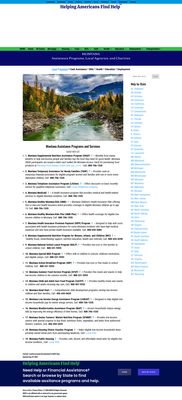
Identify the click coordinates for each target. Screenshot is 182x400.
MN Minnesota (138, 171)
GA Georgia (136, 122)
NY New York (137, 206)
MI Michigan (137, 168)
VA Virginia (136, 258)
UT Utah (135, 251)
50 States (40, 49)
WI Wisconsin (137, 270)
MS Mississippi (138, 175)
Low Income (50, 2)
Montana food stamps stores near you (55, 165)
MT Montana (137, 183)
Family (70, 2)
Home (30, 49)
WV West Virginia (139, 266)
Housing (65, 49)
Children (79, 2)
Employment (135, 49)
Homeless (104, 2)
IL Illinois (135, 134)
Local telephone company (85, 186)
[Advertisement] (91, 28)
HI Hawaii (136, 126)
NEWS (22, 49)
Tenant (113, 2)
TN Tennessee (138, 243)
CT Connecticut (138, 111)
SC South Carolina (140, 236)
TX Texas (135, 247)
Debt (96, 49)
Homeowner (123, 2)
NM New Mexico (139, 202)
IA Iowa (134, 141)
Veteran (133, 2)
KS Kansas (136, 145)
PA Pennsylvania (139, 228)
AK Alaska (136, 92)
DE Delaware (137, 115)
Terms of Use (27, 390)
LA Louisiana (137, 153)
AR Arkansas (137, 100)
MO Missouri (137, 179)
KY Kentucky (137, 149)
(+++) (78, 165)
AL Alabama (137, 88)
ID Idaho (135, 130)
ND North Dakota (139, 213)
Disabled (88, 2)
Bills (87, 49)
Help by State (148, 372)
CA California (137, 103)
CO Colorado (137, 107)
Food (77, 49)
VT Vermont (137, 255)
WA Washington (139, 262)
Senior (96, 2)
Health (107, 49)
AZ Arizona (136, 96)
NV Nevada (136, 190)
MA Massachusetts (140, 164)
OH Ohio (135, 217)
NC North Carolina (140, 209)
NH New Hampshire (140, 194)
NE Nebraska (137, 187)
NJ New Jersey (138, 198)
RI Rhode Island (139, 232)
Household (61, 2)
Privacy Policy (37, 390)
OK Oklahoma (138, 221)
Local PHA (91, 333)
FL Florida (136, 118)
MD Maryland (137, 160)
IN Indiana (136, 137)
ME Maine (136, 156)
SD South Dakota (139, 240)
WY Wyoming (137, 274)
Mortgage (52, 49)
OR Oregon (136, 224)
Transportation (153, 49)
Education (119, 49)
